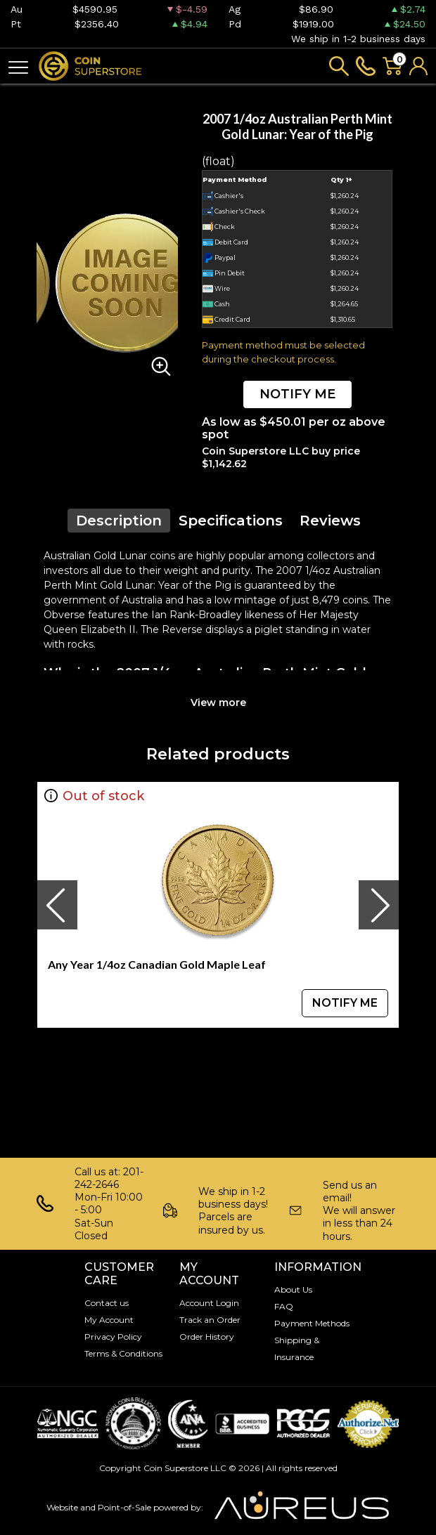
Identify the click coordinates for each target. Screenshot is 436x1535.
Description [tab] (119, 520)
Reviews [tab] (330, 520)
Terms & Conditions (123, 1353)
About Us (293, 1289)
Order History (206, 1336)
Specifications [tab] (231, 520)
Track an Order (210, 1319)
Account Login (209, 1303)
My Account (109, 1319)
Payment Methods (312, 1323)
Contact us (106, 1303)
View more (218, 702)
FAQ (283, 1306)
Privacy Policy (113, 1336)
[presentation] (57, 904)
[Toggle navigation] (18, 66)
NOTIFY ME (297, 394)
